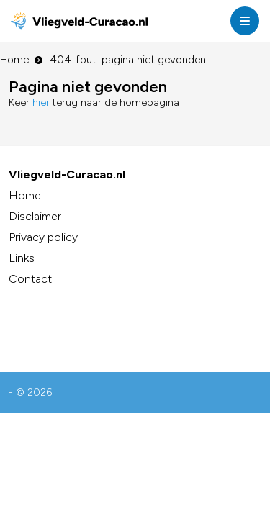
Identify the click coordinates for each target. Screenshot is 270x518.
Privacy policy (43, 237)
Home (14, 59)
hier (41, 102)
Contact (30, 279)
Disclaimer (35, 216)
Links (22, 258)
